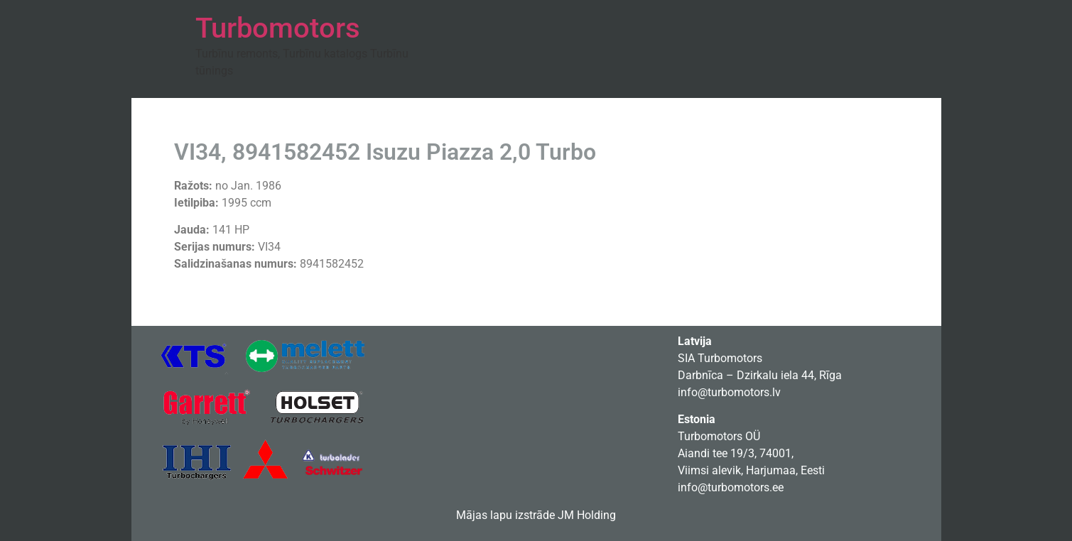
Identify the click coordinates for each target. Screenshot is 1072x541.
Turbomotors (277, 28)
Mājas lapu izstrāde (505, 515)
